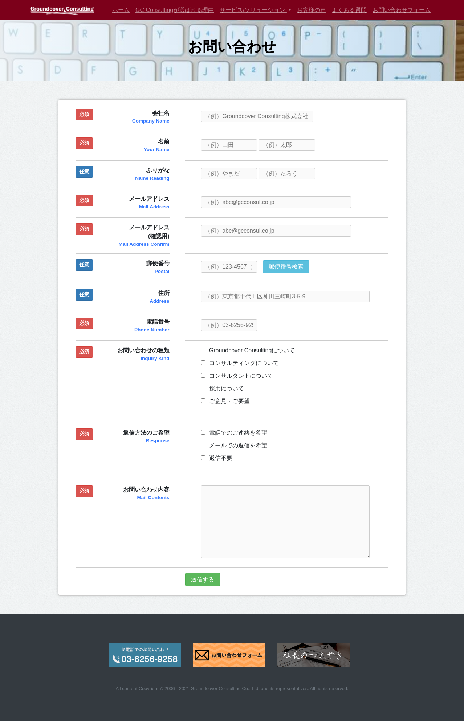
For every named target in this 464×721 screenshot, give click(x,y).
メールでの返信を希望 (234, 445)
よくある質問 (349, 10)
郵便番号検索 (286, 267)
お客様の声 (311, 10)
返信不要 (216, 458)
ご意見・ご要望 (225, 401)
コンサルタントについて (237, 376)
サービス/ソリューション (253, 10)
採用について (222, 388)
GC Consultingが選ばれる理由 (174, 10)
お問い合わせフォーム (402, 10)
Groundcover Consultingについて (248, 350)
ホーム (121, 10)
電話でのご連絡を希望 (234, 433)
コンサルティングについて (240, 363)
